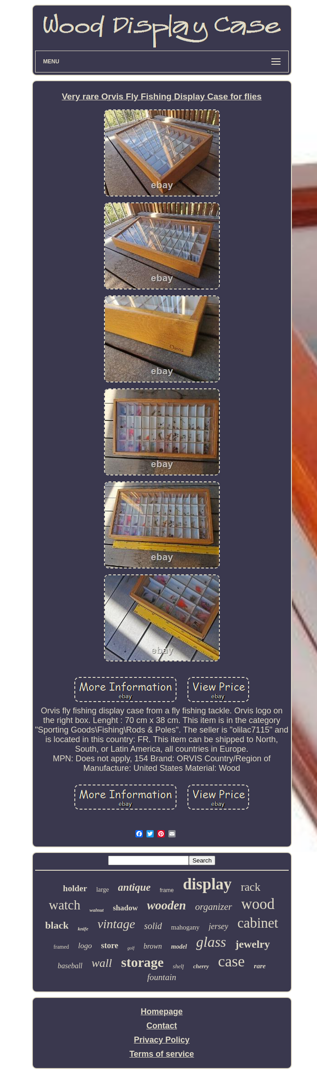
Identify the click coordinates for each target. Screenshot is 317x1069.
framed (61, 947)
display (207, 884)
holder (75, 888)
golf (131, 947)
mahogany (185, 927)
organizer (213, 906)
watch (64, 905)
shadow (125, 908)
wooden (166, 905)
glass (211, 942)
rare (260, 966)
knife (83, 928)
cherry (201, 966)
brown (153, 946)
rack (250, 887)
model (179, 946)
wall (102, 963)
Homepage (161, 1011)
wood (258, 904)
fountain (161, 977)
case (231, 961)
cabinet (257, 923)
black (56, 925)
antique (134, 887)
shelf (178, 966)
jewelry (252, 944)
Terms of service (162, 1054)
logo (85, 945)
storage (142, 962)
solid (153, 926)
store (109, 945)
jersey (218, 926)
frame (167, 890)
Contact (161, 1025)
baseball (70, 966)
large (102, 889)
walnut (96, 910)
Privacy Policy (161, 1039)
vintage (116, 924)
